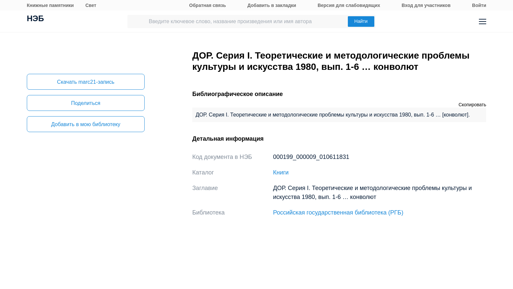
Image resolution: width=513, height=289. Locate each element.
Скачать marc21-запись (85, 82)
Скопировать (472, 104)
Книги (281, 172)
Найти (361, 21)
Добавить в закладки (272, 5)
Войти (479, 5)
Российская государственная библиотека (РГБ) (338, 212)
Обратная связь (207, 5)
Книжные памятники (50, 5)
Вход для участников (426, 5)
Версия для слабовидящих (349, 5)
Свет (90, 5)
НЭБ (35, 19)
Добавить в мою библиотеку (85, 124)
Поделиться (85, 103)
